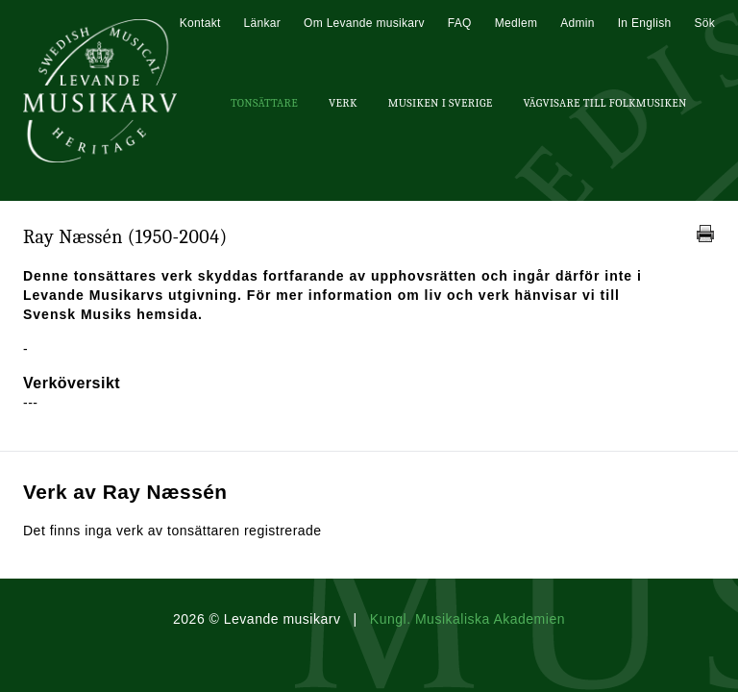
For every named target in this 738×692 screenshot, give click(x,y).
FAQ (460, 23)
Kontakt (200, 23)
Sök (704, 23)
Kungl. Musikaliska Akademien (467, 619)
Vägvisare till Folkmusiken (604, 103)
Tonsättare (264, 103)
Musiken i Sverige (440, 103)
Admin (577, 23)
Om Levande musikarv (364, 23)
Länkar (263, 23)
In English (645, 23)
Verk (343, 103)
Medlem (516, 23)
